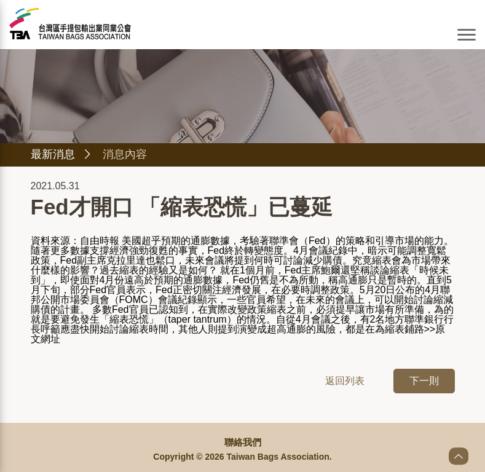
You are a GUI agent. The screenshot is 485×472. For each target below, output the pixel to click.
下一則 (424, 382)
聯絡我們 (243, 442)
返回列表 (345, 382)
